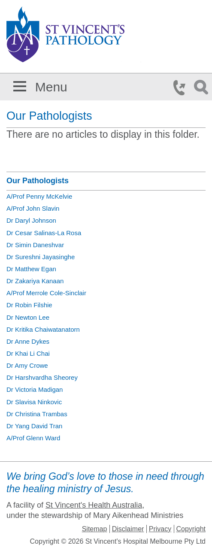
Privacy (160, 529)
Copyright (191, 529)
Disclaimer (128, 529)
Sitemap (94, 529)
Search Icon (202, 87)
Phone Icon (182, 87)
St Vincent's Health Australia (93, 505)
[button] (20, 84)
